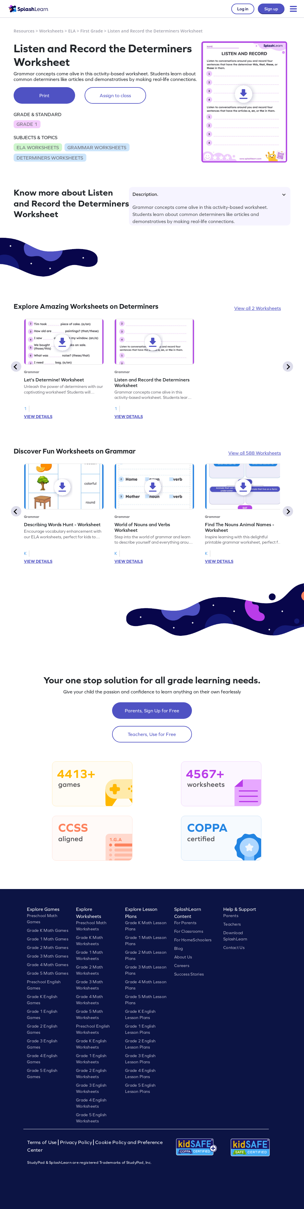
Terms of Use (42, 1142)
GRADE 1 (27, 124)
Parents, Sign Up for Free (152, 710)
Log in (242, 8)
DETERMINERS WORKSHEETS (50, 157)
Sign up (271, 8)
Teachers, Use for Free (152, 734)
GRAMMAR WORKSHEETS (96, 147)
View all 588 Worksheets (254, 453)
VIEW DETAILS (38, 416)
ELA (72, 31)
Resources (24, 31)
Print (44, 95)
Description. (209, 194)
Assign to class (115, 95)
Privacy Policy (76, 1142)
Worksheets (51, 31)
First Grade (91, 31)
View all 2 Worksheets (257, 308)
